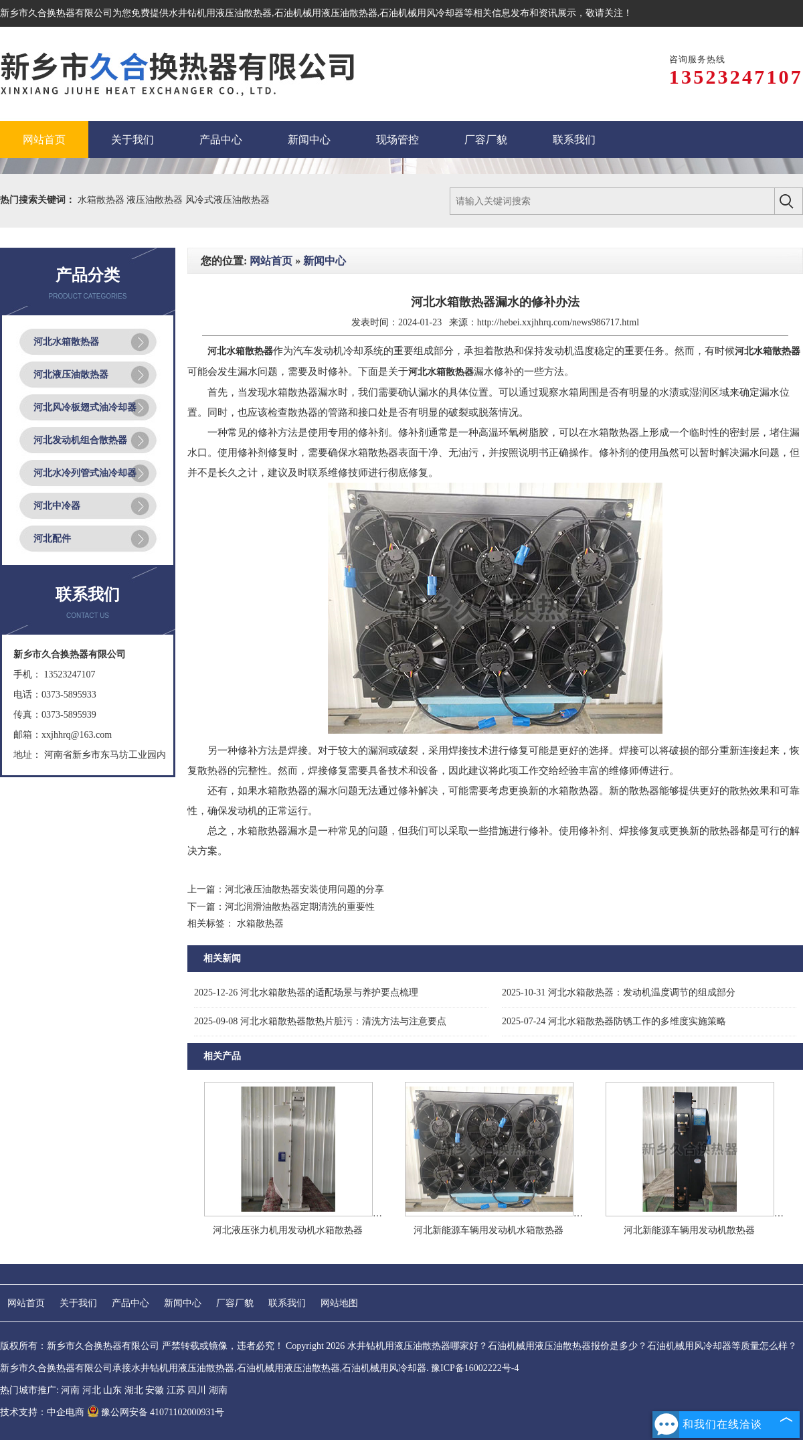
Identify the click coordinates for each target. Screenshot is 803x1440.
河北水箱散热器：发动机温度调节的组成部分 (618, 992)
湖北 (133, 1390)
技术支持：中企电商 (42, 1412)
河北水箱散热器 (66, 342)
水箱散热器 (102, 200)
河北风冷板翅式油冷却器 (85, 407)
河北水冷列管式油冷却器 (85, 473)
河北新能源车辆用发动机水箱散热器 (488, 1230)
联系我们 (287, 1303)
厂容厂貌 (235, 1303)
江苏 (176, 1390)
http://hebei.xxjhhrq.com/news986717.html (558, 322)
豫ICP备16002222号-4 (475, 1368)
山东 (112, 1390)
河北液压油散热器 (70, 375)
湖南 (218, 1390)
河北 (91, 1390)
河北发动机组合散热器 (80, 440)
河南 (70, 1390)
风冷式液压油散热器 (227, 200)
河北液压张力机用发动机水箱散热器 (288, 1230)
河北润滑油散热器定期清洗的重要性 (300, 907)
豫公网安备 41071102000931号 (156, 1412)
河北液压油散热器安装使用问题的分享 (304, 889)
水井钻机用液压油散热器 (220, 13)
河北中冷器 (56, 506)
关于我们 (78, 1303)
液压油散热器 (155, 200)
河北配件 (52, 539)
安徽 (154, 1390)
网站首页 (271, 260)
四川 (196, 1390)
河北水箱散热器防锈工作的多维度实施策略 (614, 1021)
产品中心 (130, 1303)
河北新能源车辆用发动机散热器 (689, 1230)
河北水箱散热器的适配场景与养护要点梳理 (306, 992)
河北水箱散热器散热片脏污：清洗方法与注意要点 (320, 1021)
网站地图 (339, 1303)
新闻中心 (324, 260)
